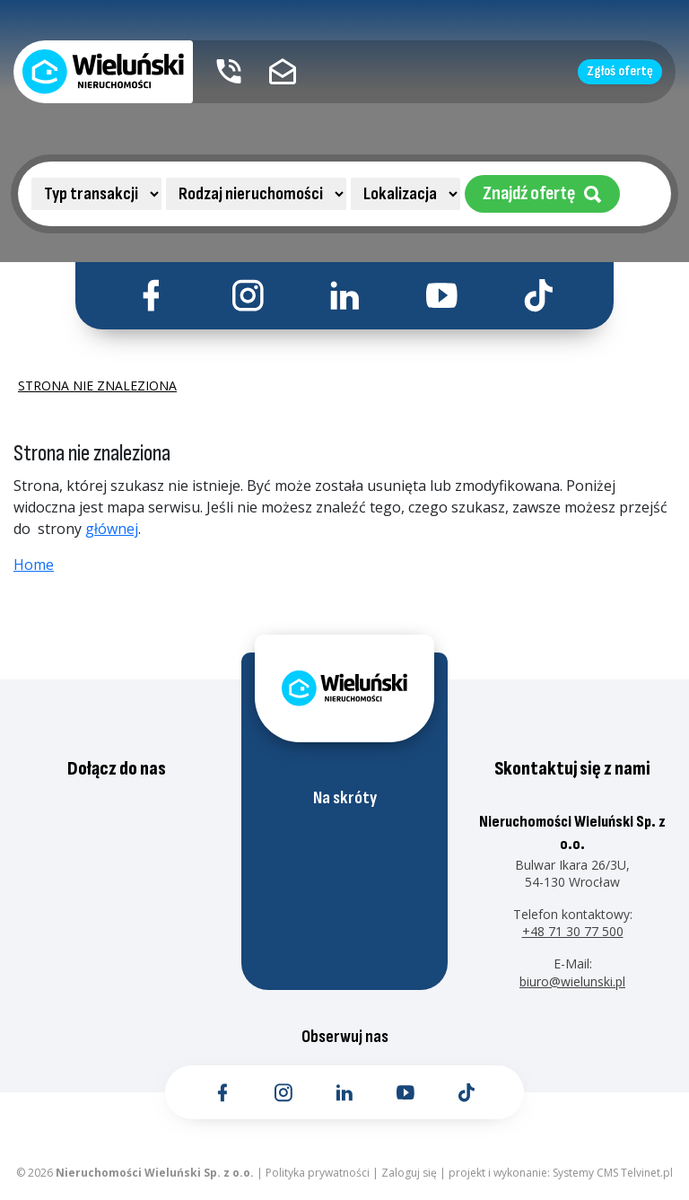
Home (33, 564)
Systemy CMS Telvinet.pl (613, 1172)
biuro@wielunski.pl (572, 981)
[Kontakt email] (283, 72)
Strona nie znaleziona (97, 386)
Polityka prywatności (318, 1172)
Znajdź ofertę (542, 193)
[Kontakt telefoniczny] (229, 72)
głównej (111, 529)
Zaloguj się (409, 1172)
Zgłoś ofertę (620, 71)
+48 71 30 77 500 (573, 931)
